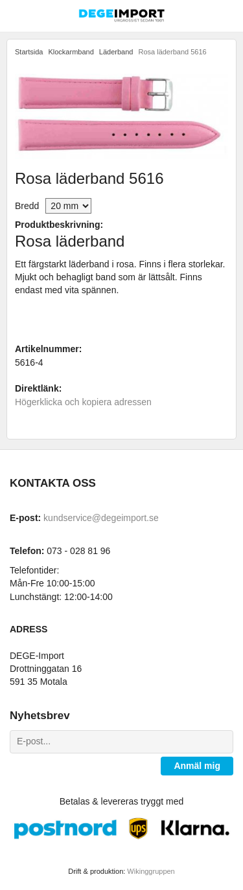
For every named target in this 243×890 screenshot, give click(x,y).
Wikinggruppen (150, 871)
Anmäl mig (197, 766)
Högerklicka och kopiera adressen (83, 402)
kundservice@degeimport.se (101, 518)
